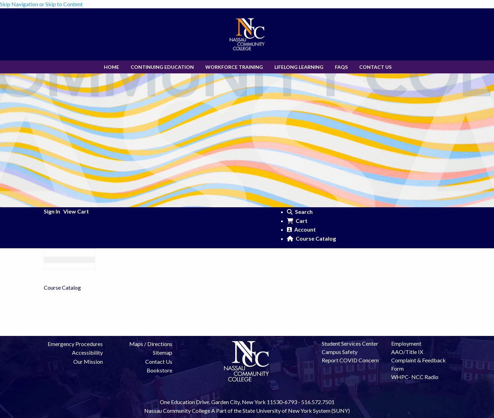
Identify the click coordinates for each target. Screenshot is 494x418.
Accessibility (87, 352)
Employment (406, 343)
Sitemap (162, 352)
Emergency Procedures (75, 343)
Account (301, 229)
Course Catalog (311, 238)
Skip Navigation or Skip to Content (41, 4)
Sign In (52, 211)
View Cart (76, 211)
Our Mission (88, 361)
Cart (297, 220)
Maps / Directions (150, 343)
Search (300, 211)
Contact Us (158, 361)
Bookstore (159, 370)
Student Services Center (350, 343)
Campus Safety (339, 351)
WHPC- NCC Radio (414, 376)
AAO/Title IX (407, 351)
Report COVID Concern (350, 360)
